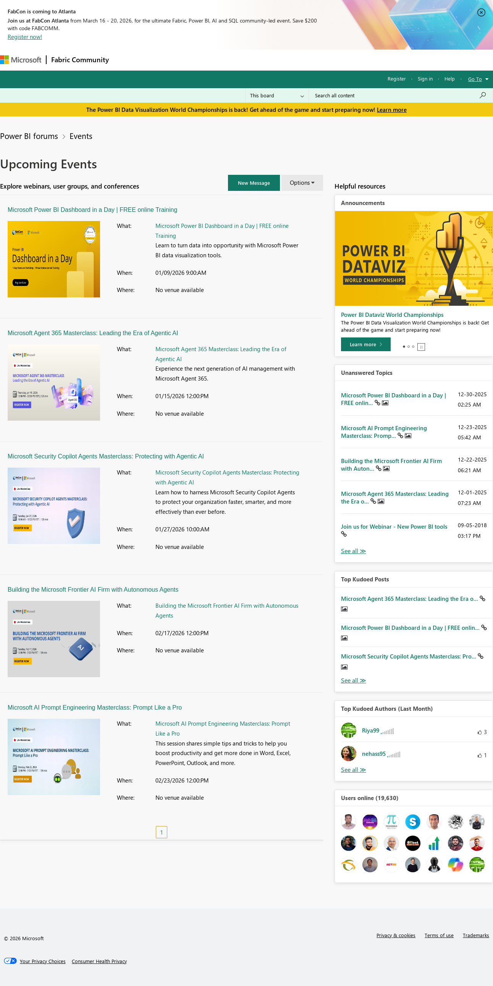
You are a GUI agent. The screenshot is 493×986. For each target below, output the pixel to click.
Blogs (259, 59)
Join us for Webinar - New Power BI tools (394, 526)
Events (81, 135)
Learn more (392, 109)
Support (321, 59)
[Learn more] (366, 344)
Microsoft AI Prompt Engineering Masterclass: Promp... (384, 431)
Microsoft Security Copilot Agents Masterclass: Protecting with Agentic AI (106, 456)
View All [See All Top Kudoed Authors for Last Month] (353, 769)
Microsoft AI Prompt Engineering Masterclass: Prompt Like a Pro (95, 707)
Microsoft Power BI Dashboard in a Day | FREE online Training (92, 210)
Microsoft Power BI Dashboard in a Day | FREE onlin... (411, 627)
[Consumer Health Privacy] (99, 961)
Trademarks (476, 935)
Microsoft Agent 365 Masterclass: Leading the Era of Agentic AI (93, 333)
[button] (254, 183)
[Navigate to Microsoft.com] (20, 59)
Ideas (191, 59)
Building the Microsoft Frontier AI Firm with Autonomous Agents (93, 589)
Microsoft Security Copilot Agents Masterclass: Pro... (409, 656)
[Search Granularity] (277, 95)
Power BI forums (29, 135)
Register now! (25, 36)
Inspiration (159, 59)
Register (397, 78)
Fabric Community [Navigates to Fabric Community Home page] (80, 59)
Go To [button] (475, 79)
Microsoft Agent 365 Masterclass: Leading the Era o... (410, 598)
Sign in (425, 78)
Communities (225, 59)
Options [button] (300, 182)
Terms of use (439, 935)
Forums (126, 59)
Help (450, 78)
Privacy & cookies (396, 935)
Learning (288, 59)
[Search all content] (401, 95)
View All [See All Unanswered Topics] (353, 551)
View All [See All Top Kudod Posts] (353, 680)
